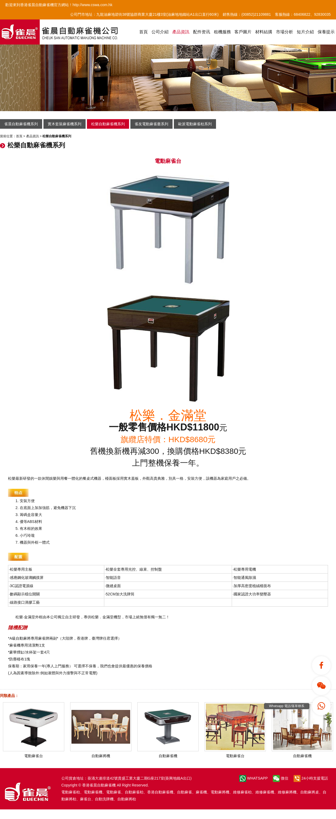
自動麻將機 (100, 753)
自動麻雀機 (168, 753)
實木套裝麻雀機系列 (64, 124)
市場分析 (284, 32)
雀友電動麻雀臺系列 (151, 124)
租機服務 (222, 32)
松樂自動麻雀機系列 (108, 124)
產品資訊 (180, 32)
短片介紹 (305, 32)
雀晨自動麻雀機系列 (21, 124)
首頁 (143, 32)
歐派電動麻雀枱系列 (195, 124)
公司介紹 (160, 32)
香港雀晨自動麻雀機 (99, 785)
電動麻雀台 (33, 753)
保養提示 (326, 32)
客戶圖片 (242, 32)
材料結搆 (263, 32)
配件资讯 (201, 32)
